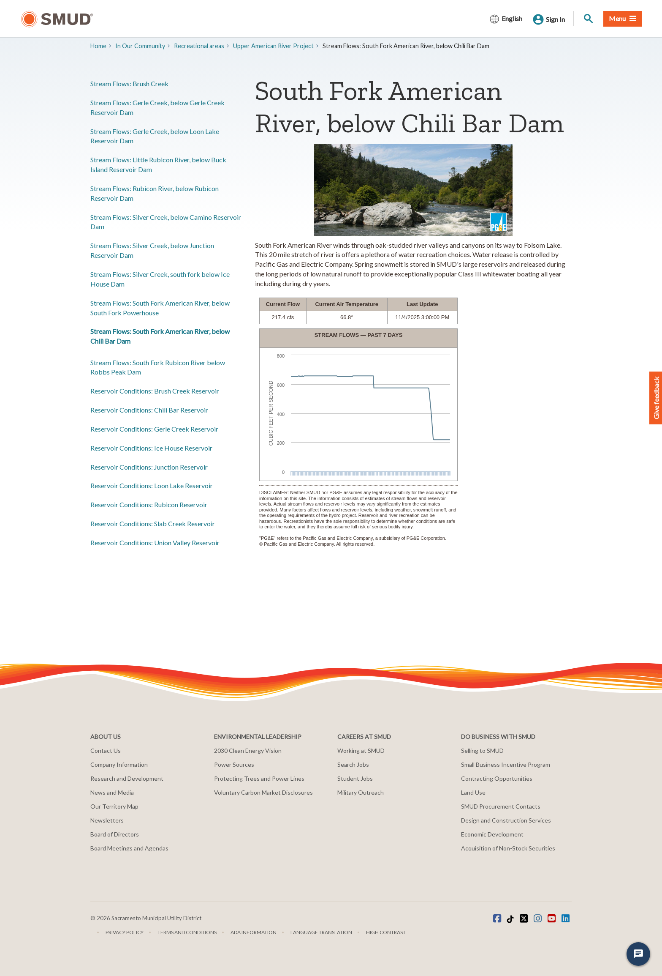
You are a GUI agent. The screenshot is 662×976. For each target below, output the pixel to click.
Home (98, 45)
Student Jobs (355, 778)
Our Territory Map (114, 806)
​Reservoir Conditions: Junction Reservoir (149, 467)
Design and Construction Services (506, 820)
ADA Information (254, 932)
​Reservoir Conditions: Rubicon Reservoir (148, 504)
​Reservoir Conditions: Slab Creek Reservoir (152, 523)
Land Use (473, 792)
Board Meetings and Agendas (129, 848)
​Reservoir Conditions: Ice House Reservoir (151, 448)
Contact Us (105, 750)
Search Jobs (353, 764)
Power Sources (234, 764)
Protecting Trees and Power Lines (259, 778)
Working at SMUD (361, 750)
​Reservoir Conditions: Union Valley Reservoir (155, 543)
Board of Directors (114, 834)
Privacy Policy (125, 932)
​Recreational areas (199, 45)
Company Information (119, 764)
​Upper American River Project (273, 45)
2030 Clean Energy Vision (248, 750)
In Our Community (140, 45)
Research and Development (126, 778)
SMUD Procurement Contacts (500, 806)
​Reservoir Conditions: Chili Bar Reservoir (149, 410)
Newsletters (107, 820)
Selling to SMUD (482, 750)
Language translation (321, 932)
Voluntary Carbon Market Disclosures (263, 792)
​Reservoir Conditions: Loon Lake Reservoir (151, 485)
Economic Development (492, 834)
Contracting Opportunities (496, 778)
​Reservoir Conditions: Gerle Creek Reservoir (154, 429)
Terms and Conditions (187, 932)
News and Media (112, 792)
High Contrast (386, 932)
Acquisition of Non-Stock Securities (508, 848)
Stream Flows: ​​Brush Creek (129, 83)
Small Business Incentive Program (505, 764)
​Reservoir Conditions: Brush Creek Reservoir (154, 391)
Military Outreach (360, 792)
